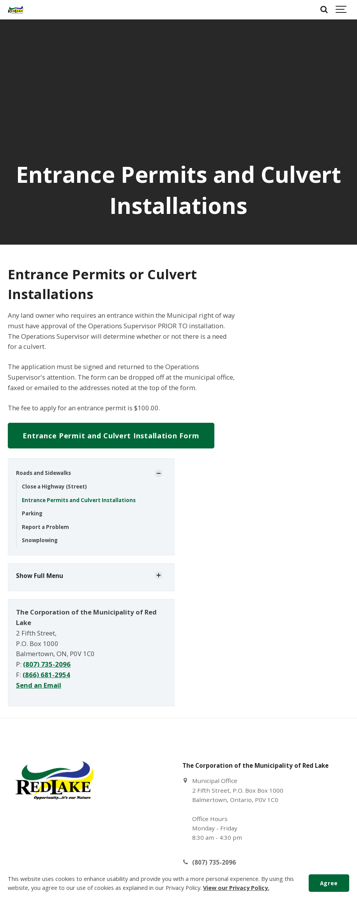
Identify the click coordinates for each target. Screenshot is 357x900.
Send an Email (38, 685)
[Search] (324, 9)
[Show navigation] (341, 9)
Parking (32, 513)
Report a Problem (45, 527)
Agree (329, 883)
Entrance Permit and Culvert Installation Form (111, 435)
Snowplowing (40, 540)
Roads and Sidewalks (43, 472)
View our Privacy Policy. (236, 887)
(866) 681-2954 (46, 674)
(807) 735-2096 (47, 664)
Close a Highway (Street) (54, 486)
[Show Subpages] (159, 473)
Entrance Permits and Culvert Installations (79, 500)
